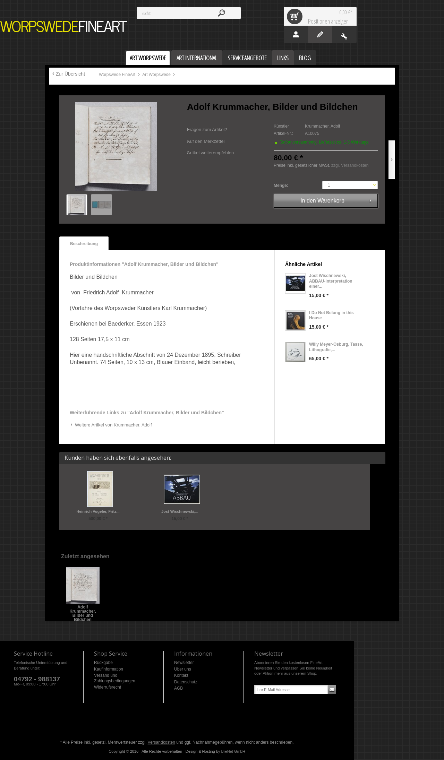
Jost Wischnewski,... (179, 511)
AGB (178, 688)
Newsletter (184, 662)
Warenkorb (296, 16)
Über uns (182, 669)
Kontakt (181, 675)
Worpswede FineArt (64, 26)
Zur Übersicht (70, 74)
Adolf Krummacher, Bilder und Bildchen (82, 609)
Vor (391, 159)
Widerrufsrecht (107, 687)
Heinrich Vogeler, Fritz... (98, 511)
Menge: (281, 185)
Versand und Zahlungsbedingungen (114, 678)
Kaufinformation (108, 669)
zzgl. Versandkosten (349, 165)
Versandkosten (161, 742)
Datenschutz (185, 682)
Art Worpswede (157, 74)
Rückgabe (103, 662)
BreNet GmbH (233, 751)
